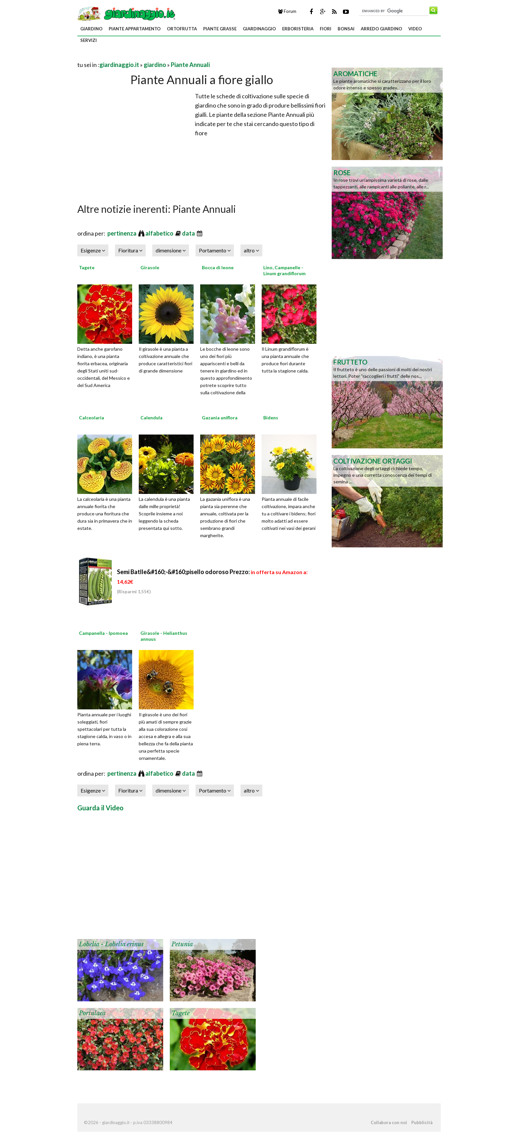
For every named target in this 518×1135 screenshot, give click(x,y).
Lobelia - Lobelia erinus (111, 944)
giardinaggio (259, 28)
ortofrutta (182, 28)
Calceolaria (91, 417)
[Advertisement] (154, 56)
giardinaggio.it (119, 64)
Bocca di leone (218, 267)
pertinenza (122, 233)
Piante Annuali (190, 64)
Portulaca (92, 1013)
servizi (88, 40)
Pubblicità (421, 1122)
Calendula (151, 417)
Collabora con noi (389, 1122)
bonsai (346, 28)
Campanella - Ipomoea (103, 633)
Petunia (182, 944)
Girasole (149, 267)
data (189, 233)
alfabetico (159, 233)
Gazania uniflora (220, 417)
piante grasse (220, 28)
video (415, 28)
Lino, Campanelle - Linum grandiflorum (284, 270)
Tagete (86, 267)
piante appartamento (135, 28)
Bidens (270, 417)
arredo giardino (381, 28)
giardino (91, 28)
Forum (287, 11)
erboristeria (298, 28)
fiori (325, 28)
